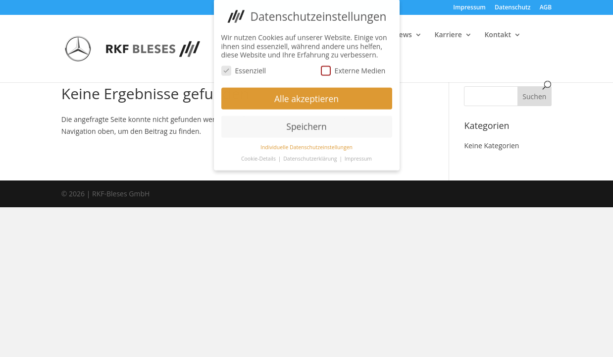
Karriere (448, 35)
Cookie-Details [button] (259, 155)
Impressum (469, 7)
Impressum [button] (358, 155)
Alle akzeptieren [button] (306, 95)
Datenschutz (513, 7)
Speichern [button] (306, 123)
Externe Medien (353, 66)
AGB (546, 7)
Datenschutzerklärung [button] (310, 155)
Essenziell (243, 66)
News (403, 35)
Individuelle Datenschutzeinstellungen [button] (306, 143)
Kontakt (497, 35)
